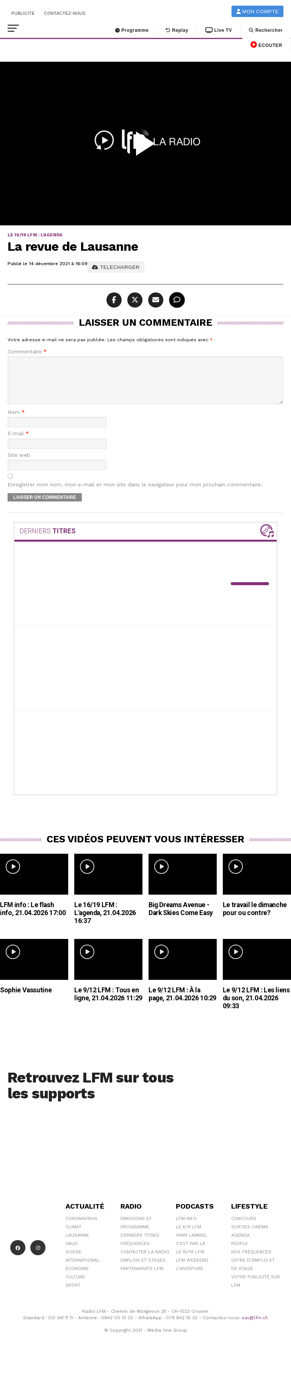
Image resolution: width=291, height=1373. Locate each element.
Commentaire (27, 352)
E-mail (18, 442)
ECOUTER (266, 44)
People (239, 1252)
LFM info (186, 1227)
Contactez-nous (65, 13)
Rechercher (266, 30)
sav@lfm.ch (255, 1326)
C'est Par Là (190, 1252)
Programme (132, 30)
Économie (77, 1277)
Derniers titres (139, 1244)
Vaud (72, 1252)
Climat (73, 1236)
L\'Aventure (189, 1277)
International (83, 1269)
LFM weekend (192, 1269)
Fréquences (135, 1252)
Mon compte (257, 11)
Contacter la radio (144, 1261)
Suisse (73, 1261)
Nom (16, 421)
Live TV (218, 30)
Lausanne (77, 1244)
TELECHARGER (115, 267)
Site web (19, 464)
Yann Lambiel (192, 1244)
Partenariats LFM (141, 1277)
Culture (75, 1286)
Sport (73, 1294)
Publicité (23, 13)
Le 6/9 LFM (188, 1236)
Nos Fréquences (251, 1261)
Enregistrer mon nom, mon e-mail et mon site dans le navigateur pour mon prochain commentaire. (135, 494)
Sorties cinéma (249, 1236)
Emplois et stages (143, 1269)
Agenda (240, 1244)
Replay (177, 30)
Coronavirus (81, 1227)
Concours (243, 1227)
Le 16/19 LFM (190, 1261)
